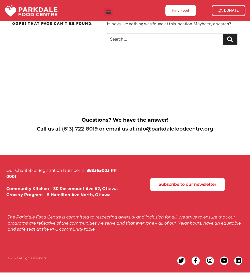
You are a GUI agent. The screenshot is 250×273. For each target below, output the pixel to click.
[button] (108, 12)
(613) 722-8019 (80, 129)
